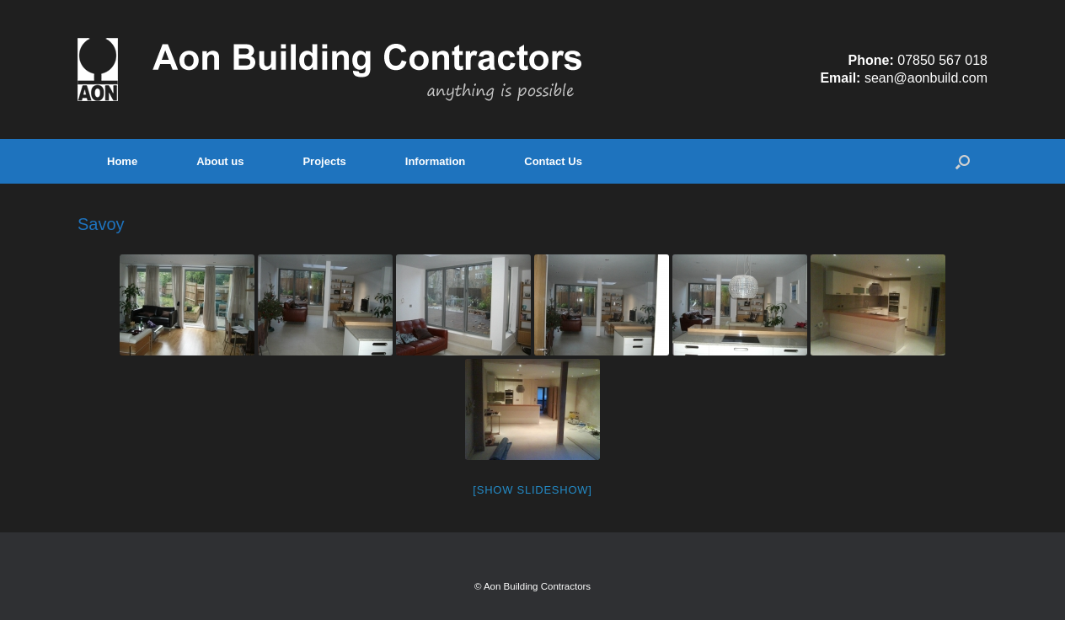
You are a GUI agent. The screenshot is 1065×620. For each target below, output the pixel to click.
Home (122, 161)
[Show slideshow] (532, 490)
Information (435, 161)
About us (220, 161)
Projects (323, 161)
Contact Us (553, 161)
